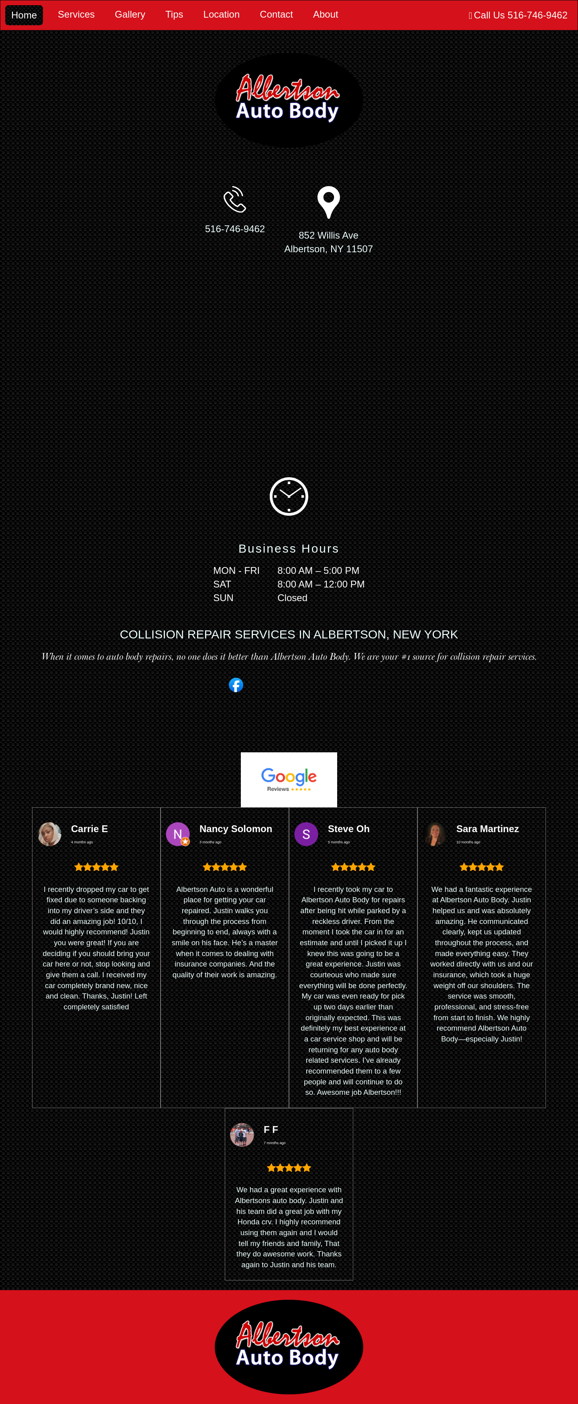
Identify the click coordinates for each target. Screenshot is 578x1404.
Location (222, 14)
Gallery (130, 14)
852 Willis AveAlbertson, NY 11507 (328, 242)
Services (76, 14)
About (325, 14)
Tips (174, 14)
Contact (276, 14)
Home (24, 15)
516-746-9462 (235, 228)
